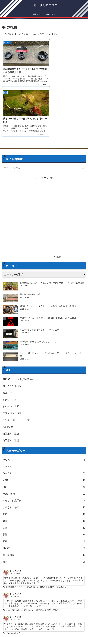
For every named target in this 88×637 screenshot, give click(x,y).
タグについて (10, 346)
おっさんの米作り (12, 332)
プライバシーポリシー (14, 360)
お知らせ (7, 339)
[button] (83, 114)
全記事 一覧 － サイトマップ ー (20, 366)
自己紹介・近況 (11, 380)
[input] (44, 114)
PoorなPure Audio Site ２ (20, 619)
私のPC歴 (8, 373)
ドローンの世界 (11, 353)
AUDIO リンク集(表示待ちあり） (21, 326)
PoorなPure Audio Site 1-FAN (22, 615)
